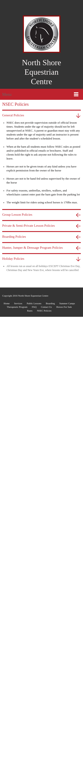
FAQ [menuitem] (34, 423)
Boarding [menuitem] (50, 419)
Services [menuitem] (18, 419)
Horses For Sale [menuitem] (64, 423)
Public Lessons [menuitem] (34, 419)
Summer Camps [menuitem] (67, 419)
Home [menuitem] (7, 419)
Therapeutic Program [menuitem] (17, 423)
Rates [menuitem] (29, 426)
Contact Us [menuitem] (46, 423)
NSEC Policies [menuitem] (44, 426)
